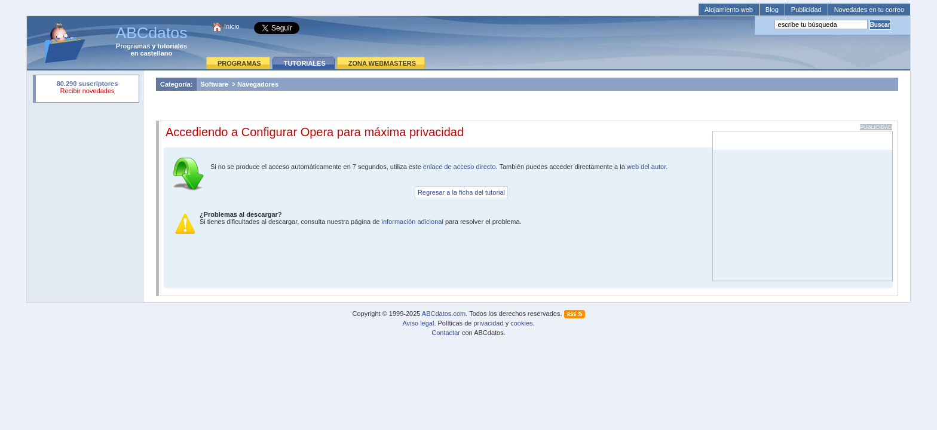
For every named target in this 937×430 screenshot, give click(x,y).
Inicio (232, 26)
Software (214, 84)
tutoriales (173, 46)
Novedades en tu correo (869, 9)
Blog (772, 9)
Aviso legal (418, 323)
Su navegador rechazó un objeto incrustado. (87, 88)
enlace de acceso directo (459, 166)
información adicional (412, 221)
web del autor (646, 166)
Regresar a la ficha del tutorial (461, 192)
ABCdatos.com (444, 313)
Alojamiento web (729, 9)
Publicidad (806, 9)
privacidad (488, 323)
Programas (133, 46)
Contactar (445, 332)
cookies (521, 323)
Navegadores (257, 84)
